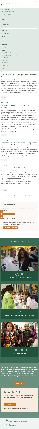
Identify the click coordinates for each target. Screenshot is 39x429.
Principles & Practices (8, 27)
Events (4, 30)
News (4, 39)
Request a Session (11, 227)
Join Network (6, 42)
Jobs (3, 36)
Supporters (5, 62)
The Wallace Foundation (14, 178)
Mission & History (6, 52)
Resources (5, 33)
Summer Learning (6, 14)
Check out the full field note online (17, 156)
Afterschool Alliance (12, 80)
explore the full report (21, 90)
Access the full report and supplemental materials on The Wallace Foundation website (18, 185)
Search (4, 47)
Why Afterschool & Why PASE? (9, 55)
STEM (3, 19)
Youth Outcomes (6, 22)
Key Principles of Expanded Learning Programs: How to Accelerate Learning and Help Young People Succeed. (17, 115)
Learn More (19, 384)
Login (4, 68)
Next (30, 195)
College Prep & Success (8, 11)
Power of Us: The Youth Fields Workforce (16, 168)
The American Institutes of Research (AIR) (23, 176)
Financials (5, 65)
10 (27, 195)
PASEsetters (5, 60)
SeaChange (11, 148)
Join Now (9, 214)
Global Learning (6, 24)
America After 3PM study (25, 80)
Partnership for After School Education (16, 4)
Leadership (5, 17)
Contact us (7, 408)
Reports (4, 97)
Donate (4, 44)
